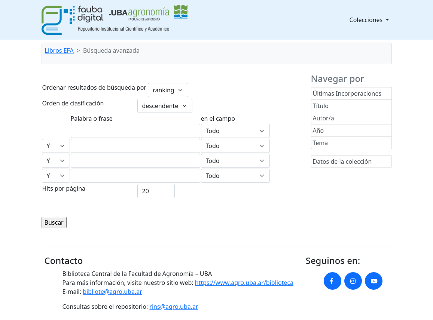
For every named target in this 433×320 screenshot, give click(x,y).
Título (321, 106)
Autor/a (323, 118)
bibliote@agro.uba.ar (112, 291)
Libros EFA (59, 50)
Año (318, 130)
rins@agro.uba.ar (173, 306)
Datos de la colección (342, 161)
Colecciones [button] (367, 20)
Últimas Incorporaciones (347, 93)
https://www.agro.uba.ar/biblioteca (244, 283)
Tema (320, 143)
